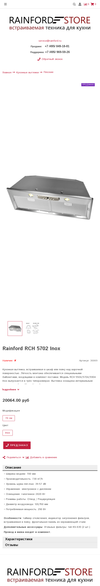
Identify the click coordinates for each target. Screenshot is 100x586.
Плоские (48, 72)
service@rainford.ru (50, 41)
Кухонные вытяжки (28, 72)
